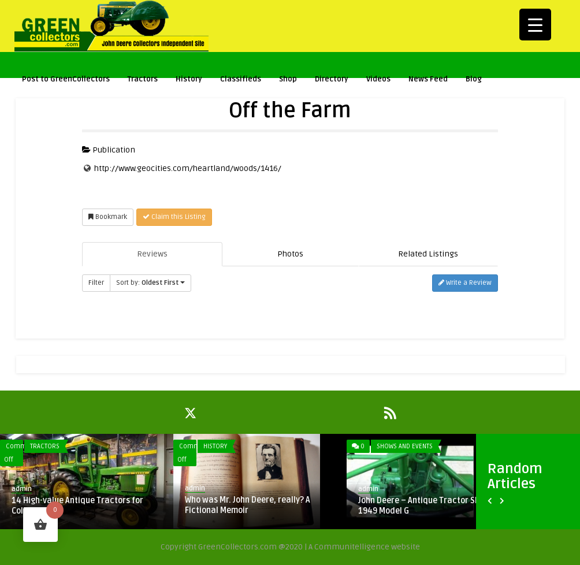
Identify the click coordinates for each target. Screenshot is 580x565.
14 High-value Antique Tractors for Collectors (77, 506)
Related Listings (428, 254)
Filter (96, 282)
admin (22, 489)
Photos (290, 254)
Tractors (143, 81)
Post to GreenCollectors (66, 81)
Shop (288, 81)
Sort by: (150, 282)
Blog (474, 79)
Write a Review (465, 282)
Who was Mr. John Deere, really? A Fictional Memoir (247, 505)
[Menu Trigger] (535, 24)
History (189, 81)
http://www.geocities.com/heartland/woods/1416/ (187, 168)
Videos (378, 81)
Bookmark (107, 217)
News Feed (428, 79)
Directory (331, 79)
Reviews (152, 254)
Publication (108, 150)
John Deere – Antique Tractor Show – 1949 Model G (427, 506)
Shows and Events (405, 446)
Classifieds (240, 79)
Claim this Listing (174, 217)
